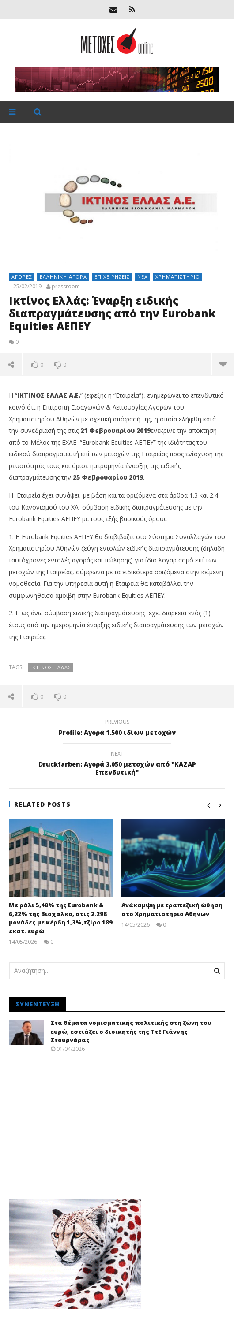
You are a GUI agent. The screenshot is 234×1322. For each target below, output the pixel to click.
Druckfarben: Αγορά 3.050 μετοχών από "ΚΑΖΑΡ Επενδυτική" (117, 764)
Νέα (142, 276)
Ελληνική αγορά (63, 276)
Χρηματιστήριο (177, 276)
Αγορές (21, 276)
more (223, 364)
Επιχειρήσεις (112, 276)
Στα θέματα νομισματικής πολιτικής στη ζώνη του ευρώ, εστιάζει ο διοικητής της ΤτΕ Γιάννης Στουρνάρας (130, 1031)
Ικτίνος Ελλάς (50, 667)
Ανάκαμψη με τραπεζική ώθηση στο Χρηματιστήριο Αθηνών (172, 909)
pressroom (66, 286)
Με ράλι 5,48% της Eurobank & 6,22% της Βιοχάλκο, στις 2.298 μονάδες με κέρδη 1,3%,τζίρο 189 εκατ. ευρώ (61, 918)
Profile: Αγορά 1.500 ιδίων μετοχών (117, 729)
